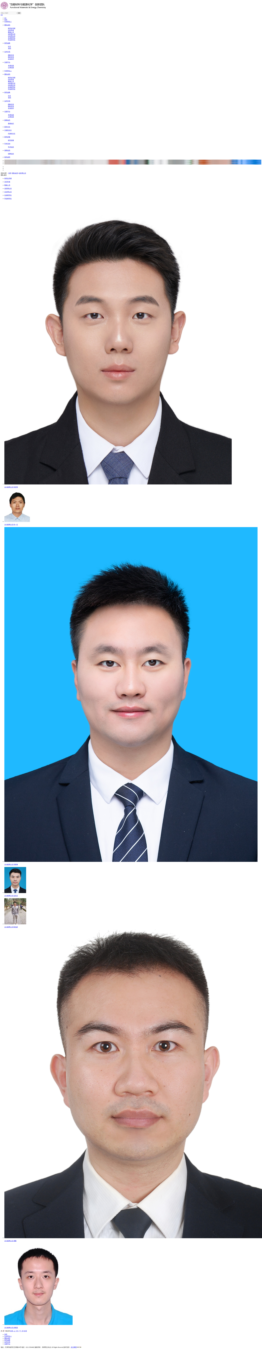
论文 (9, 46)
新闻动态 (7, 120)
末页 (25, 1331)
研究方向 (7, 127)
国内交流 (11, 57)
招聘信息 (7, 150)
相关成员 (7, 157)
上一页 (15, 1331)
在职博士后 (11, 34)
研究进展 (7, 137)
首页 (5, 20)
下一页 (21, 1331)
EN (2, 15)
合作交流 (7, 52)
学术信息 (11, 147)
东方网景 (74, 1347)
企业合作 (11, 59)
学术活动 (7, 143)
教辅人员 (11, 32)
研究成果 (7, 43)
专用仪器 (11, 65)
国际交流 (11, 55)
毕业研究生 (11, 40)
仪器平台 (7, 62)
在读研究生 (11, 38)
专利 (9, 48)
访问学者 (11, 30)
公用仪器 (11, 67)
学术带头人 (8, 21)
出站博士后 (11, 36)
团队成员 (7, 25)
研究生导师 (11, 28)
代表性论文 (8, 130)
